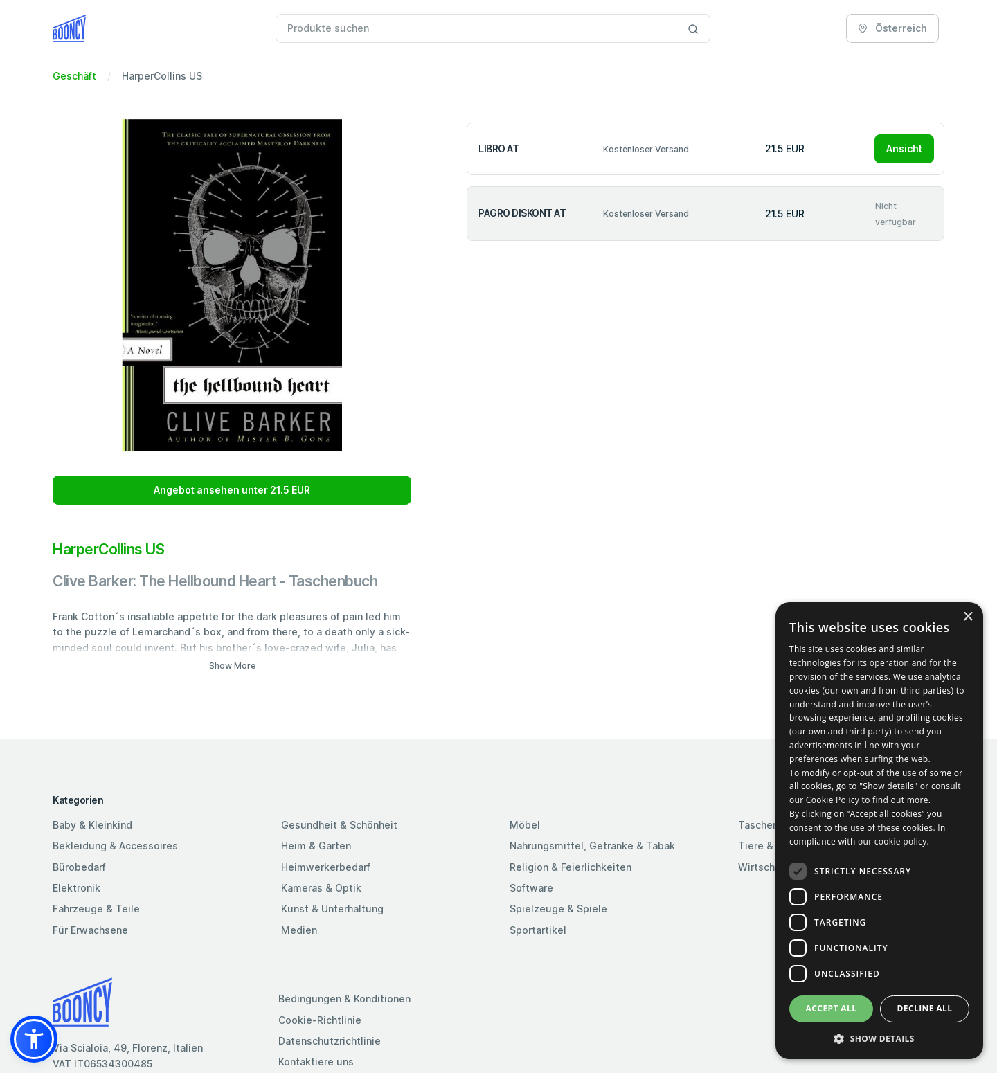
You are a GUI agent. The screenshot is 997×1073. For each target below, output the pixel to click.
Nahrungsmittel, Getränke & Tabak (592, 845)
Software (531, 888)
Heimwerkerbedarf (325, 867)
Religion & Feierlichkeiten (570, 867)
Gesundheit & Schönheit (339, 825)
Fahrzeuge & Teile (96, 908)
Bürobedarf (79, 867)
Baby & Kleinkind (92, 825)
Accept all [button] (831, 1008)
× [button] (967, 617)
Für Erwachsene (90, 930)
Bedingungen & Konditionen (344, 998)
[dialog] (879, 830)
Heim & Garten (316, 845)
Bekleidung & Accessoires (115, 845)
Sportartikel (538, 930)
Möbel (525, 825)
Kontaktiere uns (316, 1061)
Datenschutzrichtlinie (329, 1041)
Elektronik (76, 888)
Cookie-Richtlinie (319, 1020)
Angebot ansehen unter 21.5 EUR (232, 490)
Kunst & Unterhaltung (332, 908)
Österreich (892, 28)
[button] (34, 1039)
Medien (299, 930)
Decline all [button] (925, 1008)
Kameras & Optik (321, 888)
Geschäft (74, 76)
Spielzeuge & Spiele (558, 908)
